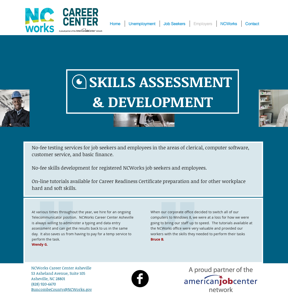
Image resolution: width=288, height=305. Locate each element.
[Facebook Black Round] (140, 278)
